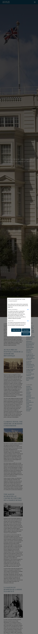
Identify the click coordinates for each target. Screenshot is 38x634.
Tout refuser (26, 330)
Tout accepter (26, 333)
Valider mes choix (16, 330)
